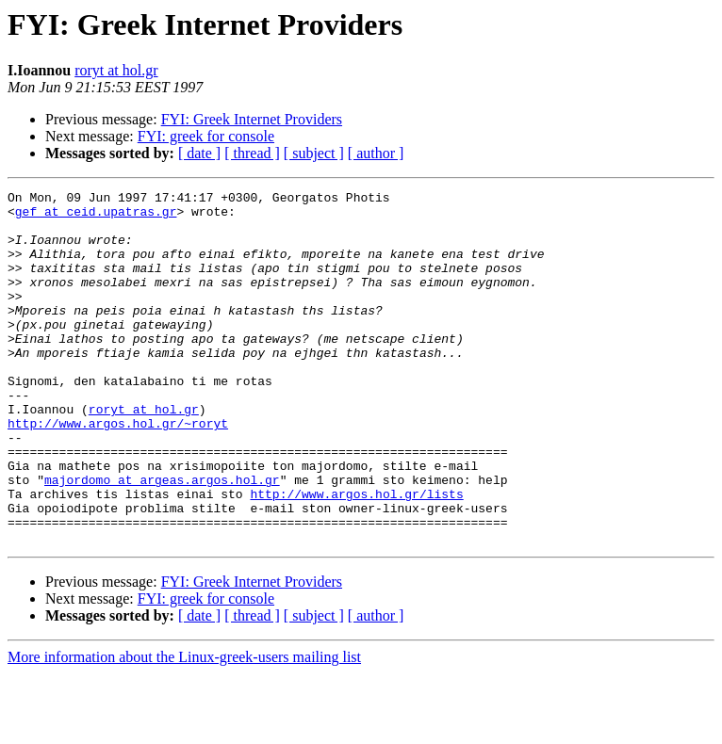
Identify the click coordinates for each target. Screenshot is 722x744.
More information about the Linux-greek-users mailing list (184, 728)
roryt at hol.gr (115, 70)
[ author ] (376, 153)
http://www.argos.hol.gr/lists (356, 555)
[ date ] (199, 153)
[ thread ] (252, 153)
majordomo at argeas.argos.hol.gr (162, 538)
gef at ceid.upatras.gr (96, 216)
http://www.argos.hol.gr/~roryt (118, 470)
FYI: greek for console (206, 136)
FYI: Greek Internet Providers (251, 119)
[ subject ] (314, 153)
